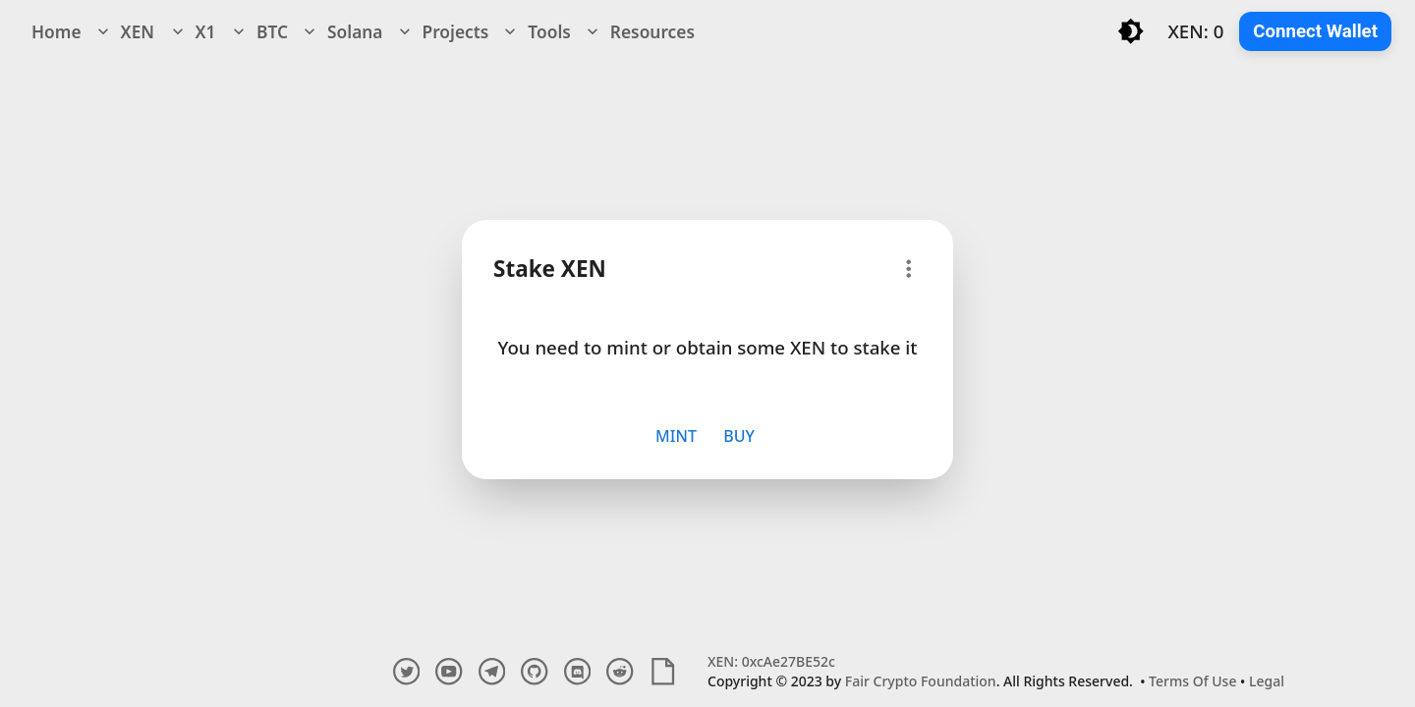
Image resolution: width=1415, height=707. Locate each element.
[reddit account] (619, 671)
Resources (639, 31)
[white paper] (663, 671)
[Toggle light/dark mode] (1130, 31)
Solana (341, 31)
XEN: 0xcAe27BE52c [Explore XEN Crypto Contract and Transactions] (771, 661)
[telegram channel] (492, 671)
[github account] (534, 671)
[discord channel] (577, 671)
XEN (123, 31)
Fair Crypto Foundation (920, 681)
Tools (535, 31)
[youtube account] (448, 671)
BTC (258, 31)
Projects (442, 31)
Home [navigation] (56, 31)
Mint (676, 436)
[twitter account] (406, 671)
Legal (1266, 681)
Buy (739, 436)
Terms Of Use (1192, 681)
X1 (192, 31)
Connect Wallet (1315, 31)
